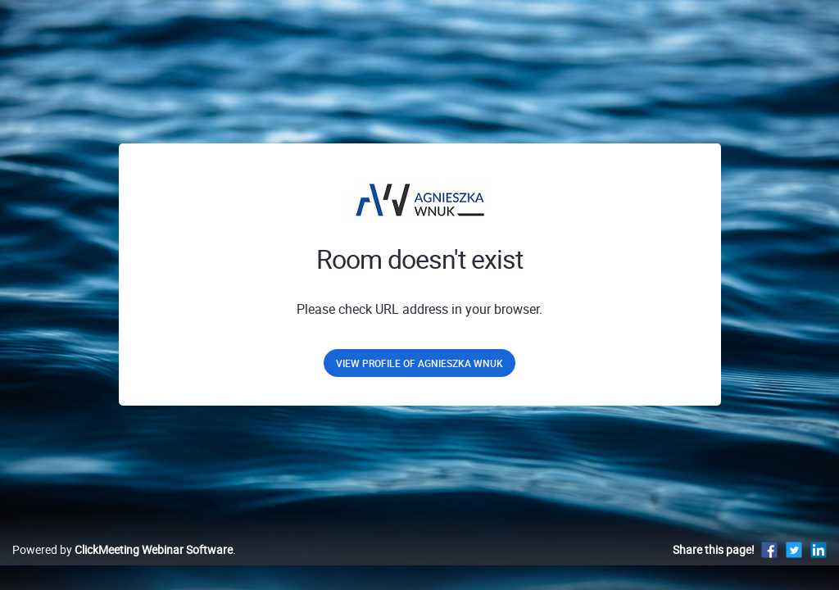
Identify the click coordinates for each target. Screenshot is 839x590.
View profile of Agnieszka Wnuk (419, 363)
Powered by (122, 566)
